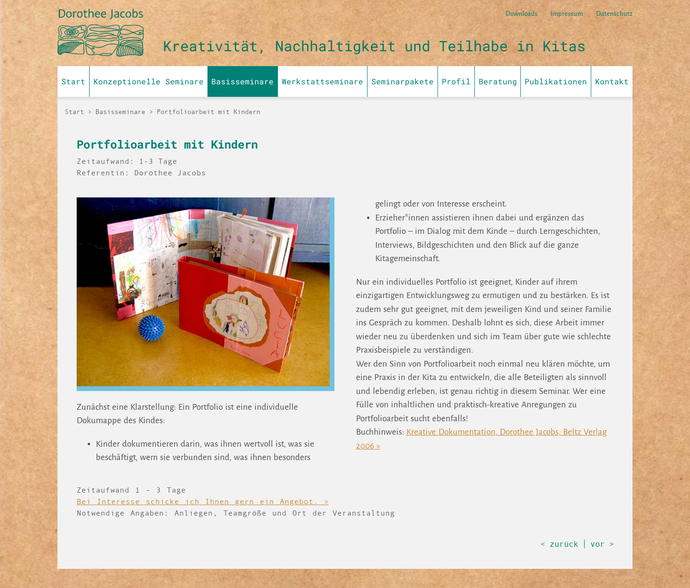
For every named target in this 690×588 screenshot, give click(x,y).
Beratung (498, 81)
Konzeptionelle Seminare (148, 81)
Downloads (522, 13)
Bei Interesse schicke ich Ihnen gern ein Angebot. (197, 501)
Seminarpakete (402, 81)
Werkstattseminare (322, 81)
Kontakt (612, 81)
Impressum (567, 13)
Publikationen (556, 81)
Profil (456, 81)
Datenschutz (614, 13)
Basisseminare (242, 81)
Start (73, 81)
